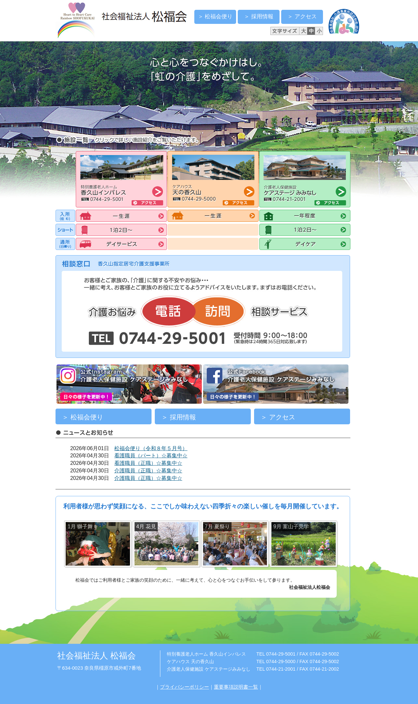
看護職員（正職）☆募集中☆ (148, 463)
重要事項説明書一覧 (236, 687)
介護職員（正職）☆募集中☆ (148, 470)
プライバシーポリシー (184, 687)
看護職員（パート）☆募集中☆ (150, 455)
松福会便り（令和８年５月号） (150, 448)
